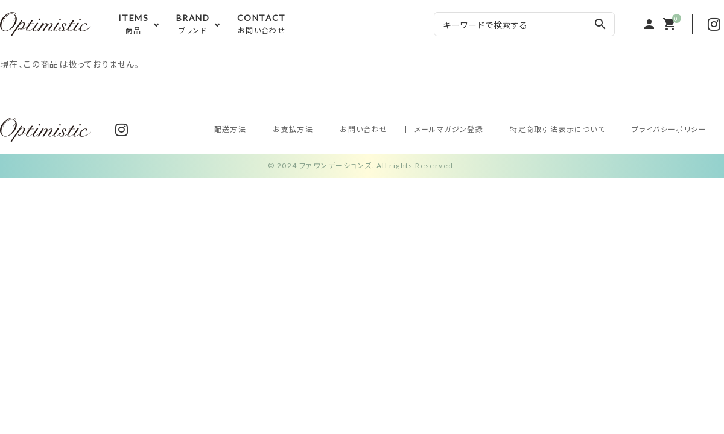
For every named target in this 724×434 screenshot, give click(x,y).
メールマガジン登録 (449, 129)
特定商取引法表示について (557, 129)
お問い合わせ (363, 129)
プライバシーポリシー (669, 129)
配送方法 (230, 129)
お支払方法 (293, 129)
